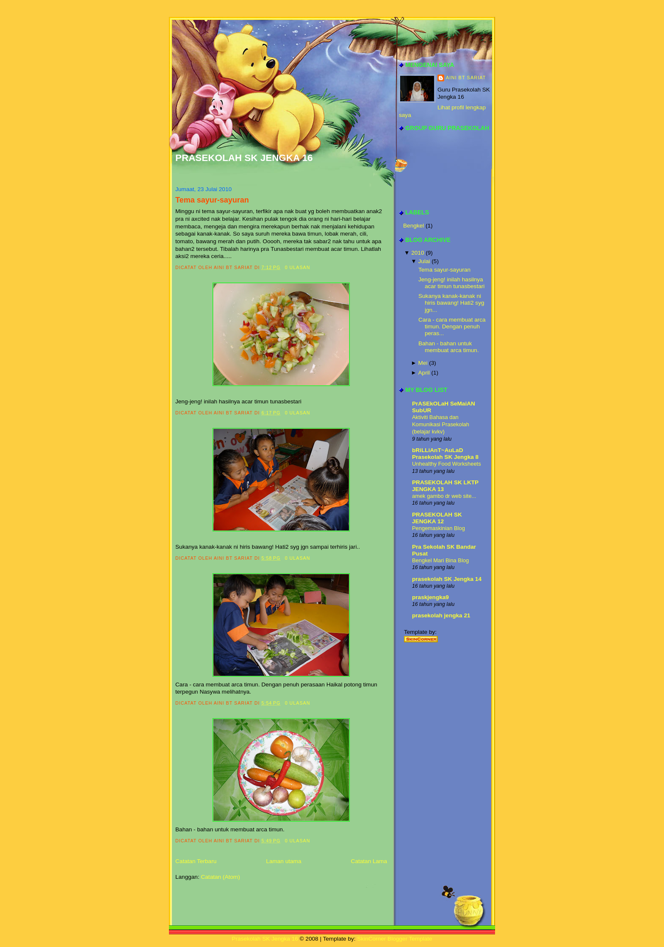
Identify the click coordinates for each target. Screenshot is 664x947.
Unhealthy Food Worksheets (446, 464)
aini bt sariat (466, 77)
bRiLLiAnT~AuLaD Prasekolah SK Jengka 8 (445, 453)
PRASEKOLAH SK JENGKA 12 (437, 518)
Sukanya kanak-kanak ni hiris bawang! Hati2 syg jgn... (451, 303)
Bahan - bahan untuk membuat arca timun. (448, 346)
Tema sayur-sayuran (212, 200)
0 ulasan (297, 267)
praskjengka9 (430, 597)
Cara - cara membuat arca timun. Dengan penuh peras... (452, 327)
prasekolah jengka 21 (441, 615)
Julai (424, 261)
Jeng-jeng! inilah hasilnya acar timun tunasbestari (451, 282)
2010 (417, 253)
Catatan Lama (369, 861)
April (424, 372)
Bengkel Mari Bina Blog (440, 560)
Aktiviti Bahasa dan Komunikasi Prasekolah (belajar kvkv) (440, 424)
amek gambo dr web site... (444, 496)
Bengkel (414, 225)
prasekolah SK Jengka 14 (446, 579)
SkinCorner (371, 939)
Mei (423, 363)
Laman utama (283, 861)
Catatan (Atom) (220, 877)
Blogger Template (409, 939)
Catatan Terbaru (195, 861)
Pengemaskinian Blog (438, 528)
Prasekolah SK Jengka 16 (244, 158)
